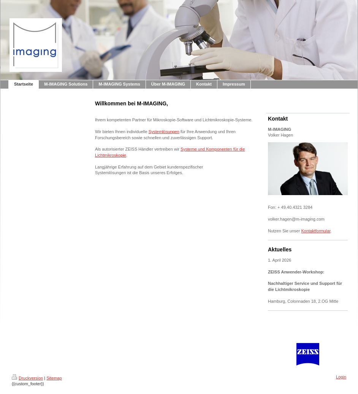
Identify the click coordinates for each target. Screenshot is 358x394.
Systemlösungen (164, 131)
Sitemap (54, 378)
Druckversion (27, 378)
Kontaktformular (315, 231)
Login (341, 377)
